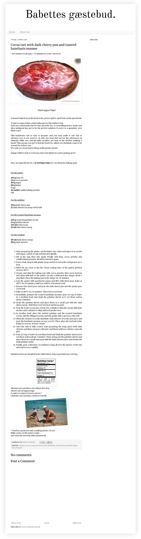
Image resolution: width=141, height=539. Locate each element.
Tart (13, 448)
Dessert (39, 445)
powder (69, 445)
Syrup (75, 445)
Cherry (21, 445)
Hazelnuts (51, 445)
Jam (57, 445)
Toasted (19, 448)
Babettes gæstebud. (70, 15)
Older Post (77, 523)
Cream (32, 445)
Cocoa (27, 445)
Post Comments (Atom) (30, 527)
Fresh (45, 445)
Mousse (63, 445)
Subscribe (94, 40)
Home (12, 32)
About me (25, 32)
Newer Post (16, 523)
